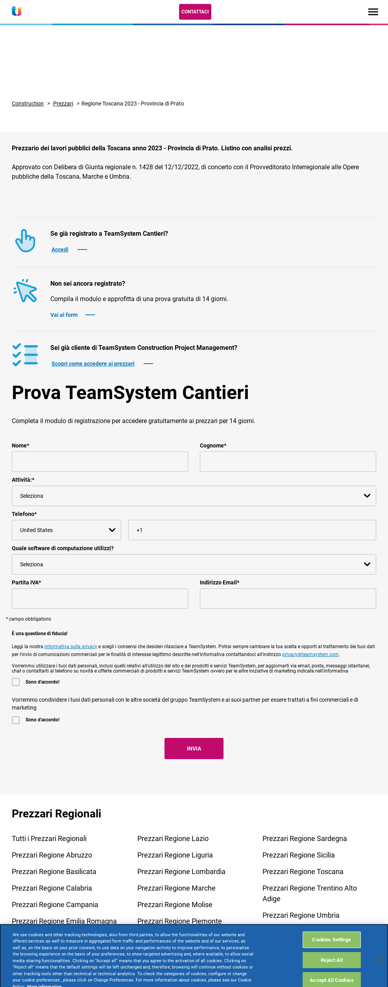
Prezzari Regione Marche (176, 888)
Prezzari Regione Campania (55, 904)
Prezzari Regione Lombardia (181, 871)
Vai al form (64, 315)
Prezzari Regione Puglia (174, 937)
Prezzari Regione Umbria (301, 915)
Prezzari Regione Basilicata (54, 871)
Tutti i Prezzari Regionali (49, 838)
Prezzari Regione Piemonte (179, 921)
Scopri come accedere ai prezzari (93, 363)
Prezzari (63, 103)
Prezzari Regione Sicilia (298, 855)
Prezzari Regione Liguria (175, 855)
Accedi (60, 249)
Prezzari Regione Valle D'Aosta (310, 932)
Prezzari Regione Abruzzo (52, 855)
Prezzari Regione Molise (174, 904)
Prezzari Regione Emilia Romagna (64, 921)
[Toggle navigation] (373, 11)
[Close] (379, 978)
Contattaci (195, 12)
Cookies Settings (331, 958)
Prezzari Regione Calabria (52, 888)
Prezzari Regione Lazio (173, 838)
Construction (28, 103)
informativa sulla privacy (70, 646)
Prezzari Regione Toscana (303, 871)
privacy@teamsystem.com (310, 654)
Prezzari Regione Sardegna (304, 838)
